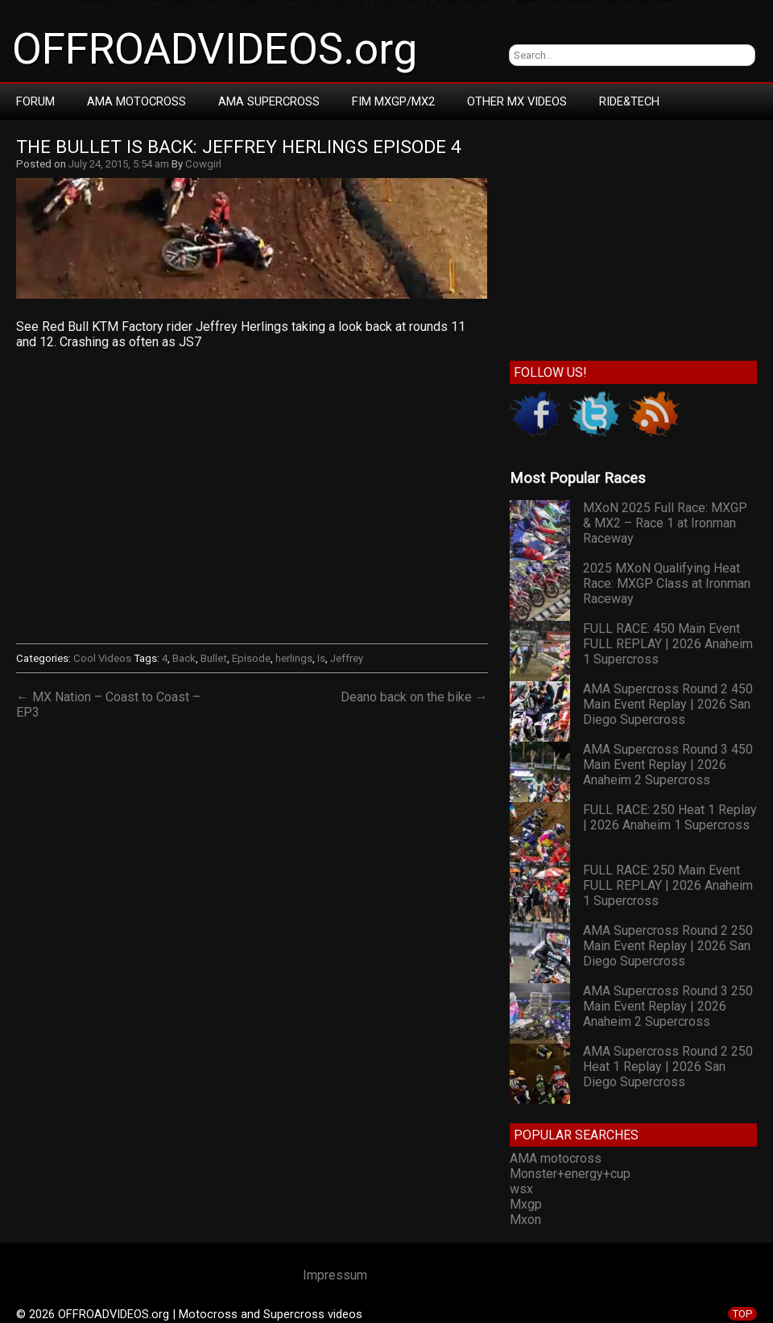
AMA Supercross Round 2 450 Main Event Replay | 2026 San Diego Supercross (668, 704)
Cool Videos (102, 658)
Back (184, 658)
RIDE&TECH (629, 101)
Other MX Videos (517, 101)
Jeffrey (346, 658)
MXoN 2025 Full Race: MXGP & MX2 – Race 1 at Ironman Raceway (665, 523)
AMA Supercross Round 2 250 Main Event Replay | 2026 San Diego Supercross (668, 946)
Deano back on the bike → (414, 697)
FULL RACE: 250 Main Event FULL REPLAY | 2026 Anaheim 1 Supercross (668, 885)
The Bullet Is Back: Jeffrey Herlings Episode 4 (238, 147)
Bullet (213, 658)
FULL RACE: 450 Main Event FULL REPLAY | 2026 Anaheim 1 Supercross (668, 644)
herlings (293, 658)
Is (321, 658)
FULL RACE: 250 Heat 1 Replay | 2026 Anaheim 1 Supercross (670, 817)
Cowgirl (203, 164)
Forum (35, 101)
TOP (742, 1314)
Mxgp (526, 1204)
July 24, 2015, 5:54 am (118, 164)
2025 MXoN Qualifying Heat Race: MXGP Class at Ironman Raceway (666, 583)
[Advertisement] (633, 236)
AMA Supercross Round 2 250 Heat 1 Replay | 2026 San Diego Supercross (668, 1066)
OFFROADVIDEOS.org (214, 49)
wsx (521, 1189)
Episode (251, 658)
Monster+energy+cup (570, 1173)
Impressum (335, 1275)
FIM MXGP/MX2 (393, 101)
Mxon (525, 1219)
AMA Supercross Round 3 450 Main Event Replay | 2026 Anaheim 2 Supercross (668, 765)
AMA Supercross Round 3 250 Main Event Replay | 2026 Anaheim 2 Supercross (668, 1006)
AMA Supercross (269, 101)
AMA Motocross (136, 101)
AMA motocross (555, 1158)
